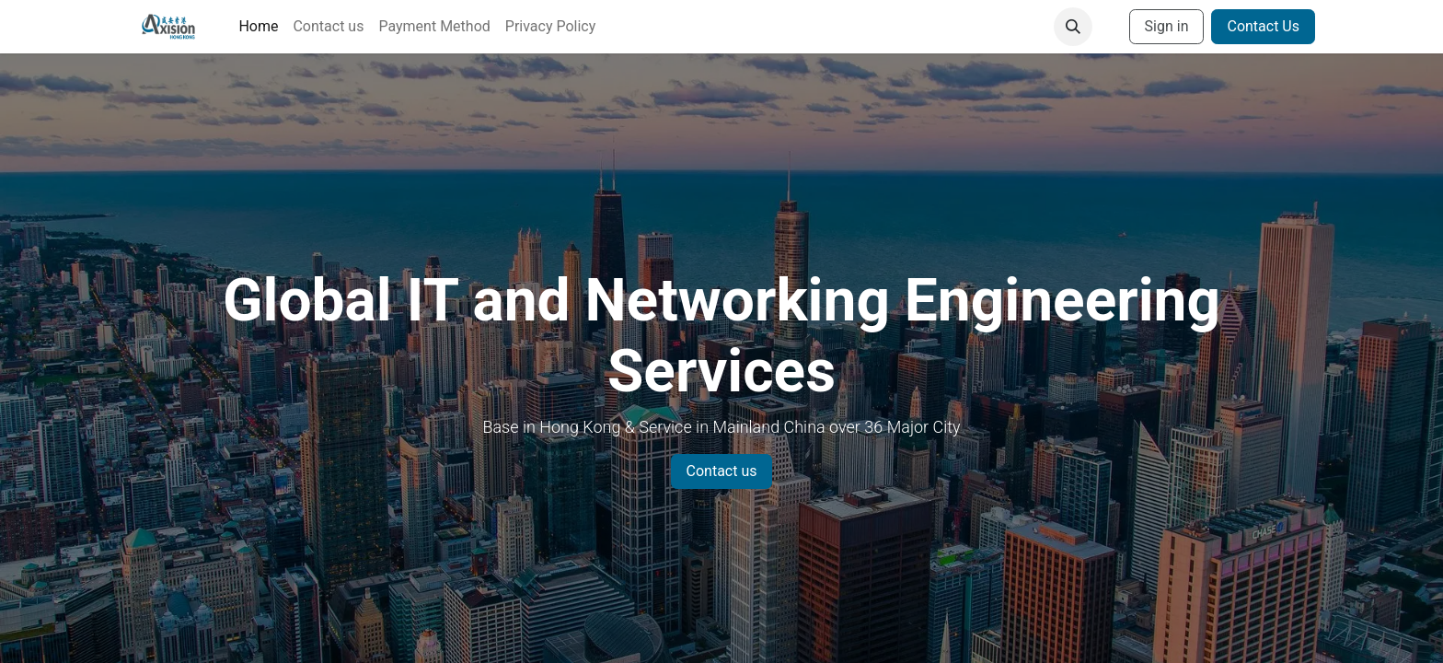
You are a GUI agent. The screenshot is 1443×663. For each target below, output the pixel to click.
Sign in (1167, 26)
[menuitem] (258, 26)
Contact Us (1263, 26)
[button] (1073, 26)
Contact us (722, 471)
